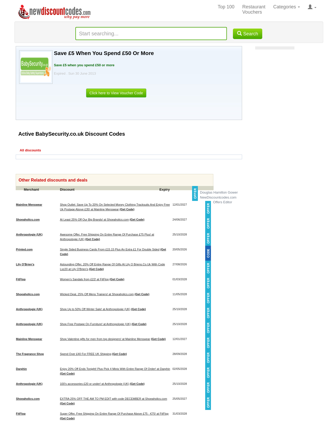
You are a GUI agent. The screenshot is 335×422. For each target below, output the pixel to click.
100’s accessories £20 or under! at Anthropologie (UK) (94, 383)
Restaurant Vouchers (253, 9)
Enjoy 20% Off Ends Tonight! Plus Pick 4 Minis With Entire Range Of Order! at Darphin (115, 368)
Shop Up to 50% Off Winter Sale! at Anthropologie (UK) (95, 309)
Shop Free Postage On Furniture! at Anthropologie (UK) (95, 324)
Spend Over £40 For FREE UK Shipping (85, 353)
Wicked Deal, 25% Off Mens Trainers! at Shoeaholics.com (97, 294)
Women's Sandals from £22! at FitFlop (84, 279)
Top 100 (226, 6)
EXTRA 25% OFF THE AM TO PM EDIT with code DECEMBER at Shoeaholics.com (113, 398)
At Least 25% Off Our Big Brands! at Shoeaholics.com (94, 219)
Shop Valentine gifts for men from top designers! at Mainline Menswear (105, 339)
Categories (286, 6)
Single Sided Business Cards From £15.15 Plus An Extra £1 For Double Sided (109, 249)
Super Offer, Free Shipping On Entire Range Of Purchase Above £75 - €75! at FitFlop (114, 413)
